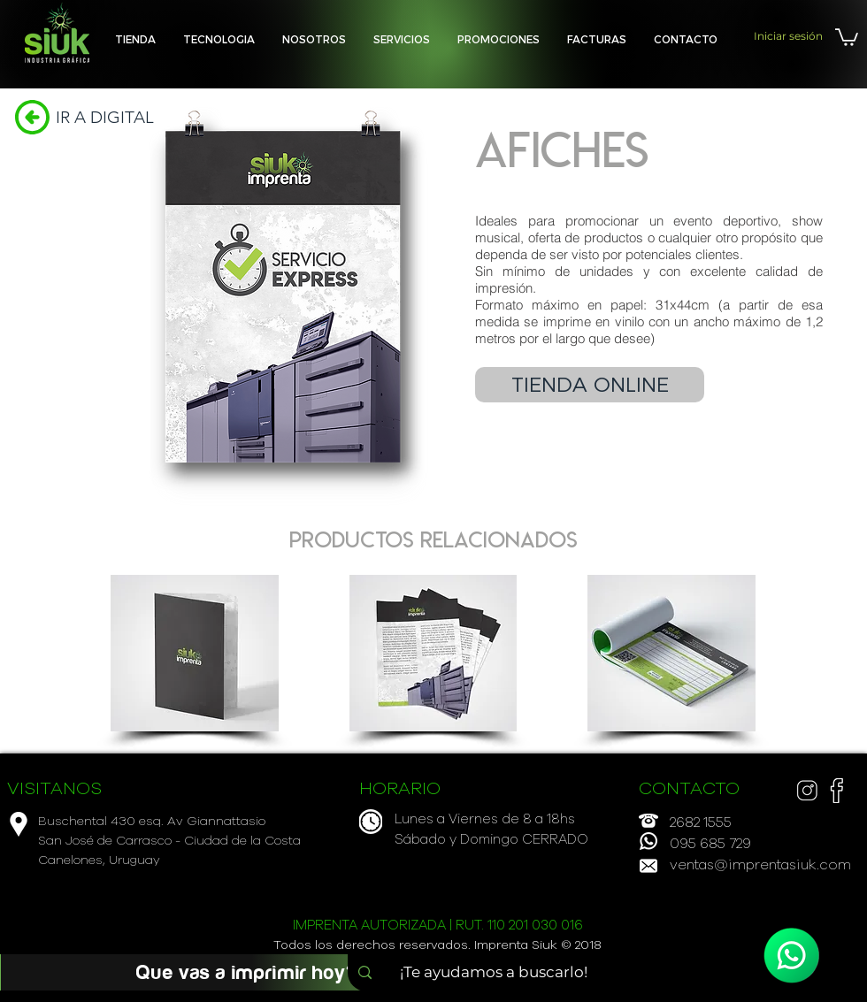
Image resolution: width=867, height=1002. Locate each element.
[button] (401, 39)
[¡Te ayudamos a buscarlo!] (499, 972)
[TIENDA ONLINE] (589, 384)
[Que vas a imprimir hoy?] (247, 972)
